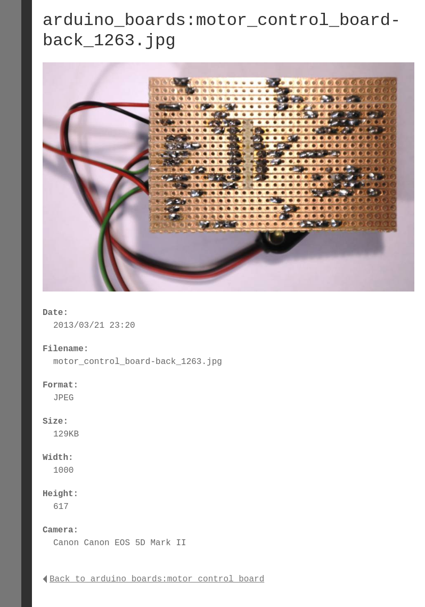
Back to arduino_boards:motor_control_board (153, 579)
